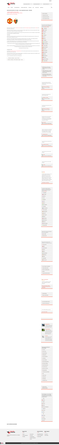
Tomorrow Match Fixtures (45, 18)
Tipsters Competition (24, 7)
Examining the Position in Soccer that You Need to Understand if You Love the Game (47, 75)
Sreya (16, 14)
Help (33, 7)
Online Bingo (44, 378)
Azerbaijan (44, 418)
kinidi (43, 246)
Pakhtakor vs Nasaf (45, 97)
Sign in (43, 87)
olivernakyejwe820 (45, 279)
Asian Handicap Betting (45, 361)
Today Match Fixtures (45, 15)
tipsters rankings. (46, 26)
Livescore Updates (44, 13)
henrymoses (44, 235)
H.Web (43, 171)
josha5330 (44, 258)
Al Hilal (43, 154)
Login (46, 0)
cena (43, 33)
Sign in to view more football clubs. (47, 123)
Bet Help (24, 436)
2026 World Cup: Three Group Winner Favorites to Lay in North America (46, 68)
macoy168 (44, 194)
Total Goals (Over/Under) (45, 371)
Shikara (43, 216)
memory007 (44, 50)
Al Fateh (43, 164)
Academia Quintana (45, 144)
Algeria (43, 401)
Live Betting (43, 358)
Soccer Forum (44, 351)
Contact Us (46, 434)
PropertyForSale (44, 386)
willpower (44, 35)
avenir (43, 249)
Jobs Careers (46, 435)
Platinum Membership (45, 295)
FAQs (43, 373)
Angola (43, 405)
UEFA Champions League (27, 27)
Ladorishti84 (44, 52)
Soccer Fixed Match (45, 356)
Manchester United (18, 27)
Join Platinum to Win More (45, 182)
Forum (31, 439)
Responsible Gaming (40, 434)
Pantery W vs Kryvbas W (46, 86)
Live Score (43, 349)
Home (8, 7)
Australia (43, 415)
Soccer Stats (31, 434)
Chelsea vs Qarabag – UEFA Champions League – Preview (15, 12)
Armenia (43, 410)
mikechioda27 (45, 47)
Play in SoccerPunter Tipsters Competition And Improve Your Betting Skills (46, 286)
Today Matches (32, 436)
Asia (43, 413)
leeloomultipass (44, 223)
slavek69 (44, 40)
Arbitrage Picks (44, 354)
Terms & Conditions (40, 435)
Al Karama (44, 122)
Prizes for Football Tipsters (45, 269)
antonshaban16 (45, 43)
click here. (45, 191)
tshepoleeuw (44, 55)
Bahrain (43, 420)
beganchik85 (44, 60)
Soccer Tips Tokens (44, 311)
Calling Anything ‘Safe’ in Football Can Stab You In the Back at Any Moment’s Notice (46, 71)
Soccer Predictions (25, 435)
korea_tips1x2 (44, 45)
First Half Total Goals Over (45, 303)
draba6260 (44, 28)
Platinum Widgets (16, 7)
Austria (43, 417)
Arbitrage (41, 7)
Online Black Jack (44, 380)
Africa (43, 398)
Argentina (43, 408)
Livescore (29, 7)
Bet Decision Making (45, 363)
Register (50, 0)
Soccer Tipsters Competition (46, 266)
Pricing (12, 7)
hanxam (44, 57)
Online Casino (44, 375)
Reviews (43, 271)
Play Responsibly (44, 370)
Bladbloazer (44, 254)
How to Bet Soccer (44, 366)
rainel (43, 251)
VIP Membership (44, 293)
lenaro (44, 38)
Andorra (43, 403)
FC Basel (36, 27)
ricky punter (44, 244)
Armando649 (44, 204)
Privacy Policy (39, 436)
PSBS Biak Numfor (45, 134)
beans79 (44, 48)
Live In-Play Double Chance (46, 301)
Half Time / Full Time (45, 368)
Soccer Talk (37, 7)
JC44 (43, 201)
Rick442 (44, 31)
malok (43, 256)
